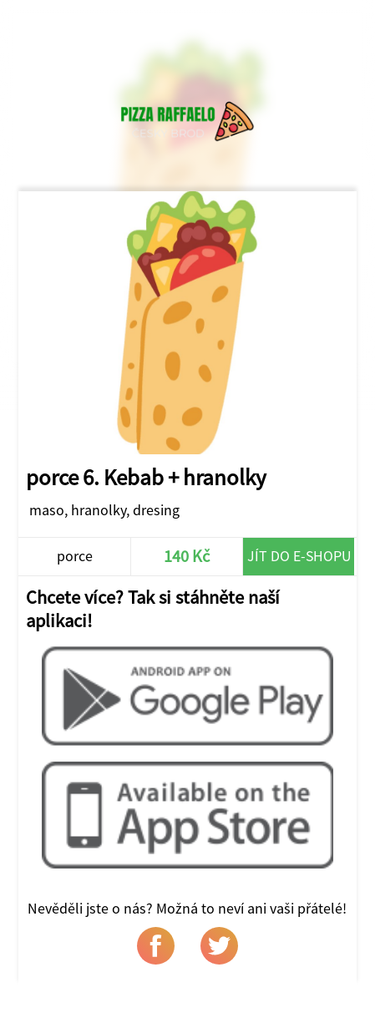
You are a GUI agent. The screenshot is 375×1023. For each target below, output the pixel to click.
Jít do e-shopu (299, 555)
